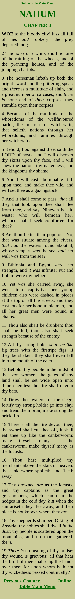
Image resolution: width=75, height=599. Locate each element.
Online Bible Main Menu (45, 583)
